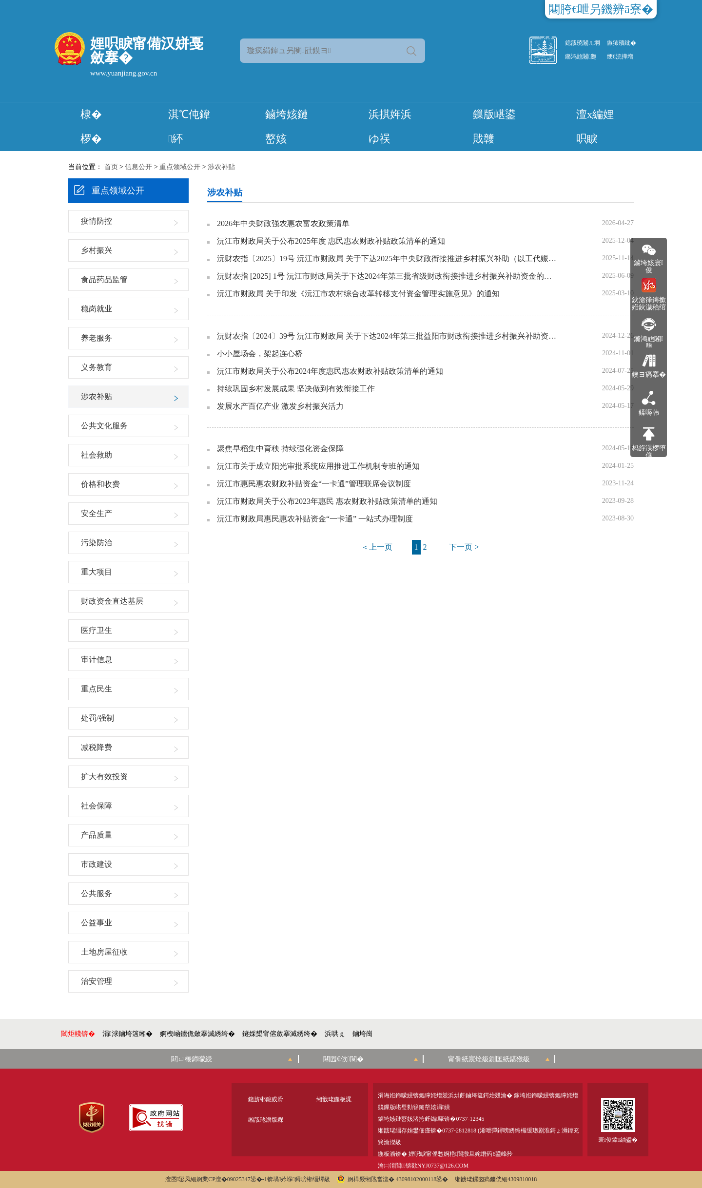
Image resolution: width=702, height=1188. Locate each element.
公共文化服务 (104, 426)
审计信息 (96, 659)
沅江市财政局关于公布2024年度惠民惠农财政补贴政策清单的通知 (330, 371)
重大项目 (96, 572)
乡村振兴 (96, 250)
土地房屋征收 (104, 952)
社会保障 (96, 806)
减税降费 (96, 747)
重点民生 (96, 689)
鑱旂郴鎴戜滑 (265, 1099)
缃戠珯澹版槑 (265, 1119)
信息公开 (138, 167)
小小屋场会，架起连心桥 (260, 354)
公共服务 (96, 893)
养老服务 (96, 338)
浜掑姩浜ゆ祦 (390, 126)
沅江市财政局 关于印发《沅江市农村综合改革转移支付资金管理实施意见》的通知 (358, 294)
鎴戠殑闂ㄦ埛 (582, 42)
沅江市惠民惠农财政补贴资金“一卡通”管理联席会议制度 (314, 484)
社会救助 (96, 455)
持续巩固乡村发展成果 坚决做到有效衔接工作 (296, 389)
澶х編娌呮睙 (595, 126)
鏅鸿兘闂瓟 (580, 56)
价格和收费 (100, 484)
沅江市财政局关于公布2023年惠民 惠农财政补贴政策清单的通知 (327, 501)
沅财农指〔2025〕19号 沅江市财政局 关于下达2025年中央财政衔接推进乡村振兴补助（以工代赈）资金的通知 (387, 259)
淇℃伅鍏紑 (189, 126)
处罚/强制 (97, 718)
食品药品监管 (104, 279)
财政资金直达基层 (112, 601)
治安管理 (96, 981)
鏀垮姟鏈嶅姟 (286, 126)
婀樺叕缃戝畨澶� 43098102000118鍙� (392, 1179)
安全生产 (96, 513)
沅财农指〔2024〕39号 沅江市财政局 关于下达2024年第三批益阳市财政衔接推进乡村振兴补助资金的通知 (387, 336)
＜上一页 (376, 547)
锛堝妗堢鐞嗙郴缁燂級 (298, 1179)
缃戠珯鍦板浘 (333, 1099)
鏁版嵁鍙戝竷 (494, 126)
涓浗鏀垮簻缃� (127, 1033)
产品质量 (96, 835)
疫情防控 (96, 221)
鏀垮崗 (362, 1033)
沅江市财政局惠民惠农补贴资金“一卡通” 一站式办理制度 (315, 519)
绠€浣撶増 (620, 56)
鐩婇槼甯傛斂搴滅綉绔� (279, 1033)
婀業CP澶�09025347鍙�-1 (231, 1179)
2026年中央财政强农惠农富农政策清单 (283, 224)
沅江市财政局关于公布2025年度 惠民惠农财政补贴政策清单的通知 (331, 241)
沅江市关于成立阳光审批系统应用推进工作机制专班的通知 (318, 466)
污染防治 (96, 542)
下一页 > (464, 547)
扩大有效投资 (104, 776)
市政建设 (96, 864)
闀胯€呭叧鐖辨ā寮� (600, 9)
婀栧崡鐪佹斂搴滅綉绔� (197, 1033)
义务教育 (96, 367)
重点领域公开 (179, 167)
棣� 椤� (91, 126)
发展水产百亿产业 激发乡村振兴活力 (280, 406)
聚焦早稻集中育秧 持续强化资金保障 (280, 449)
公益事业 (96, 923)
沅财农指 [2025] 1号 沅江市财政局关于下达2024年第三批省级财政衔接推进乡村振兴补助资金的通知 (387, 276)
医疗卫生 (96, 630)
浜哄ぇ (335, 1033)
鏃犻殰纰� (621, 42)
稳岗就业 (96, 309)
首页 (111, 167)
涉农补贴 (221, 167)
